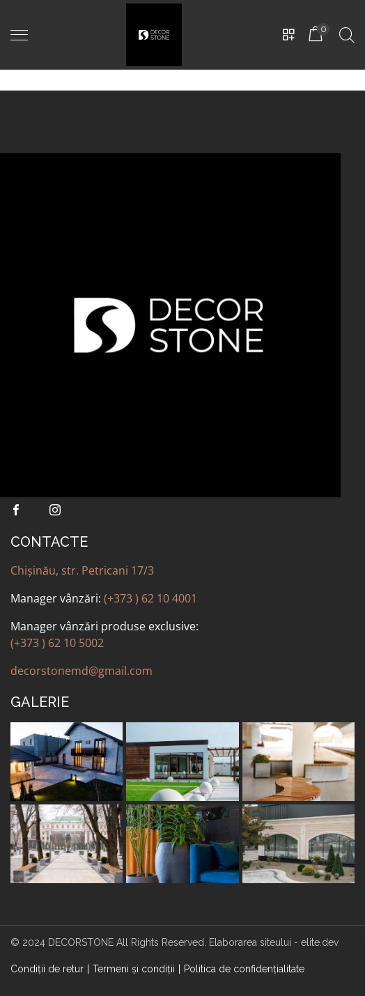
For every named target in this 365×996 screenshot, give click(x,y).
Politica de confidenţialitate (244, 968)
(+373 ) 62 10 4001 (150, 598)
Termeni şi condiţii (134, 968)
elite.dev (320, 942)
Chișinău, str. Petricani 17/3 (82, 570)
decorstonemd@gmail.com (81, 670)
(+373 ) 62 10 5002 (57, 643)
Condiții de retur (47, 968)
